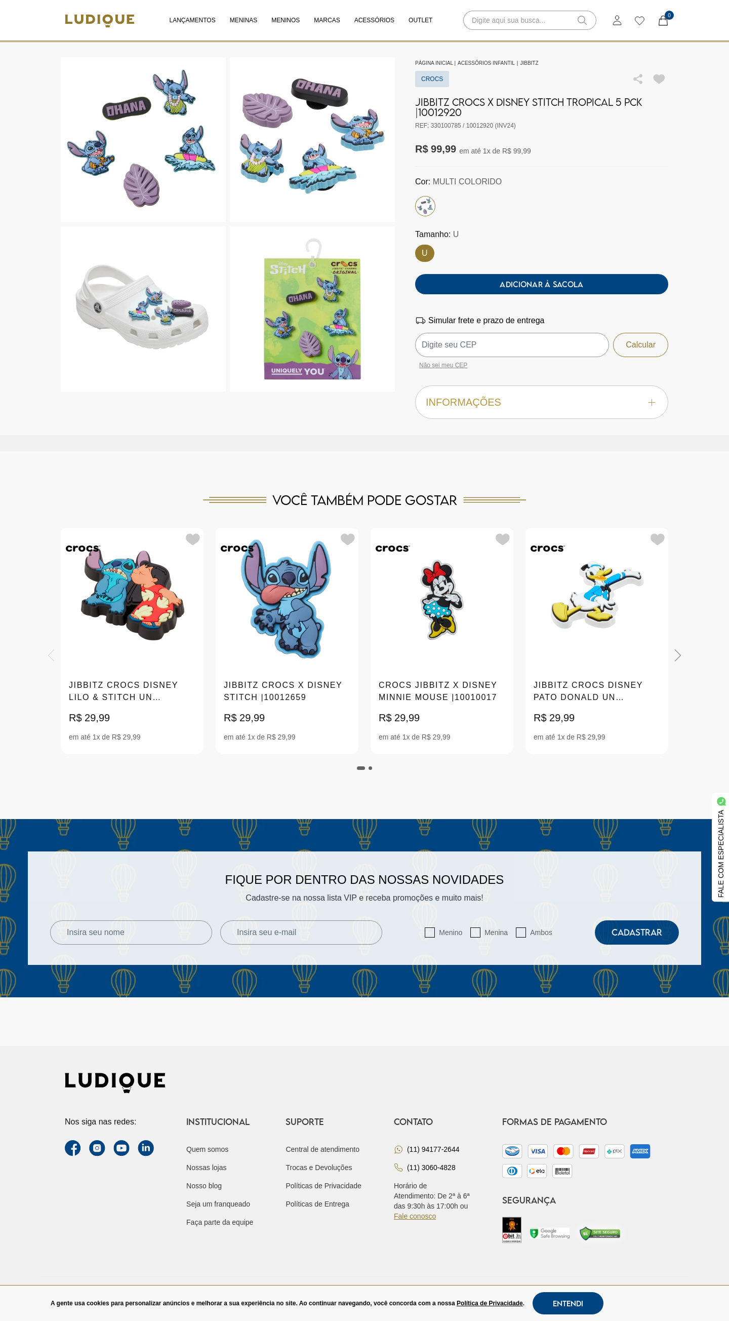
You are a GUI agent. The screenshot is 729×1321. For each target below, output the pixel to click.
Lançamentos (193, 20)
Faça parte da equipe (219, 1222)
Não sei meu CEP (443, 365)
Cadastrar (637, 932)
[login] (617, 20)
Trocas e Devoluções (319, 1167)
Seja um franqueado (218, 1204)
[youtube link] (121, 1148)
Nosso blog (204, 1186)
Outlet (420, 20)
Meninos (285, 20)
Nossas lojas (206, 1167)
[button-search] (582, 20)
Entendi (568, 1303)
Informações (542, 402)
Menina (496, 932)
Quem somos (207, 1149)
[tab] (361, 768)
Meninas (244, 20)
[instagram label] (97, 1148)
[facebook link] (73, 1148)
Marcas (327, 20)
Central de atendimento (322, 1149)
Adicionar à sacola (541, 284)
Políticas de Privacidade (323, 1186)
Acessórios (374, 20)
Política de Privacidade (490, 1303)
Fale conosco (415, 1216)
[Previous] (51, 655)
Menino (450, 932)
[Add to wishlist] (659, 79)
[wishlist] (639, 20)
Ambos (541, 932)
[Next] (677, 655)
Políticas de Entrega (317, 1204)
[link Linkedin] (146, 1148)
